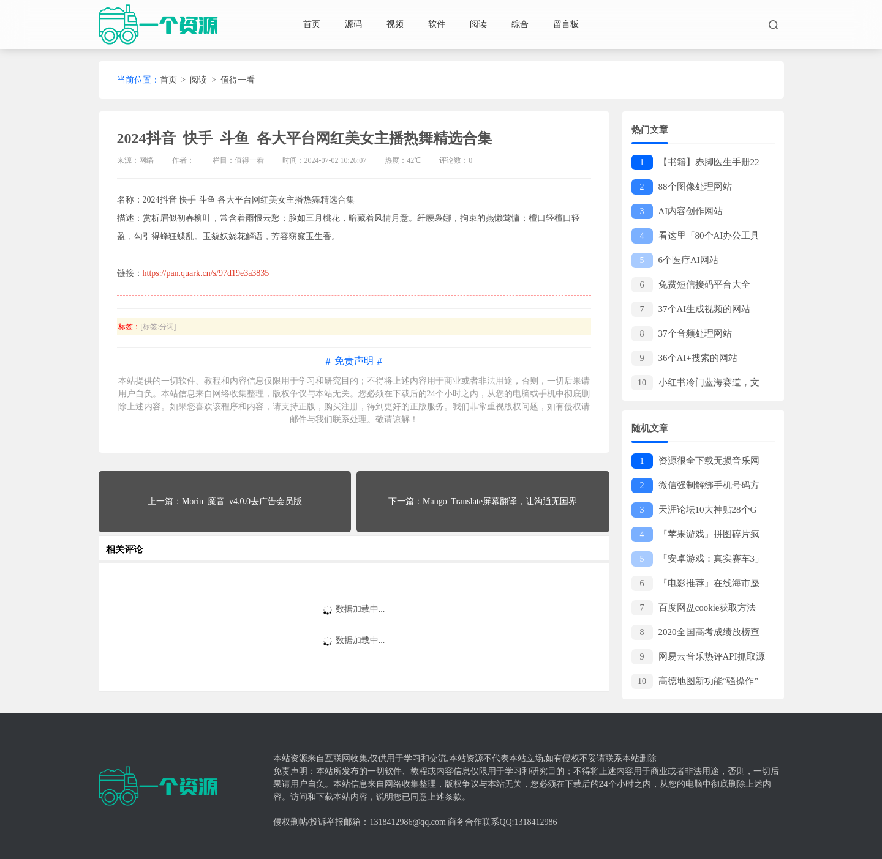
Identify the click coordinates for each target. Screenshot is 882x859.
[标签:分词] (158, 326)
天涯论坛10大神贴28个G (694, 510)
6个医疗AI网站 (674, 260)
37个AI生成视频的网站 (691, 309)
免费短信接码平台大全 (690, 284)
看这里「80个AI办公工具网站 (695, 236)
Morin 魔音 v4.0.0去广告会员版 (242, 501)
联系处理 (350, 419)
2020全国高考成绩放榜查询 (695, 633)
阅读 (478, 24)
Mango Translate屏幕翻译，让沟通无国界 (500, 501)
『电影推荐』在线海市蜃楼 (695, 584)
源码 (353, 24)
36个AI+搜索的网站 (684, 358)
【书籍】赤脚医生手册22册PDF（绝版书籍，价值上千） (695, 163)
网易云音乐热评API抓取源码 (698, 657)
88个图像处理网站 (681, 187)
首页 (311, 24)
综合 (520, 24)
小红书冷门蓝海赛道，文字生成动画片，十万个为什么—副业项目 (695, 383)
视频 (395, 24)
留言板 (566, 24)
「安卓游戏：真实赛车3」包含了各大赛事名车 (697, 559)
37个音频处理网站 (681, 333)
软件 (436, 24)
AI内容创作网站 (677, 211)
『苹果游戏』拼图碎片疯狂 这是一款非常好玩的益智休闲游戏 (697, 535)
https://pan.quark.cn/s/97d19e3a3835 (206, 273)
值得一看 (238, 79)
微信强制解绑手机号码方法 (695, 486)
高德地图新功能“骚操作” (694, 681)
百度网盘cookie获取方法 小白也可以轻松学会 (696, 608)
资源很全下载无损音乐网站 (695, 461)
